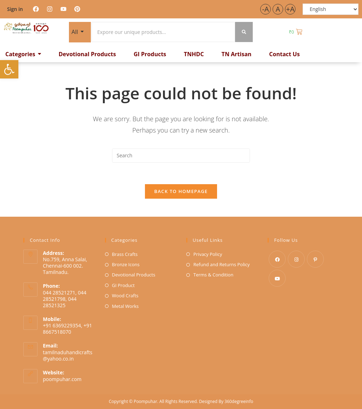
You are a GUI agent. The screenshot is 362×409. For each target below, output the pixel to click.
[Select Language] (330, 9)
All (75, 31)
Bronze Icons (126, 264)
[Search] (163, 32)
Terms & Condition (213, 274)
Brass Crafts (125, 254)
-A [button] (265, 9)
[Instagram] (296, 259)
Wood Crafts (125, 295)
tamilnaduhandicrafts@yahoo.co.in (67, 355)
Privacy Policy (207, 254)
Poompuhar (145, 401)
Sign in (15, 9)
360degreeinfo (238, 401)
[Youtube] (277, 278)
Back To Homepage (181, 191)
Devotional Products (134, 274)
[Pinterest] (315, 259)
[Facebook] (277, 259)
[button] (9, 69)
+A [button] (290, 9)
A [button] (278, 9)
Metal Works (125, 306)
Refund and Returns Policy (221, 264)
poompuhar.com (62, 379)
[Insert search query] (181, 155)
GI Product (123, 285)
